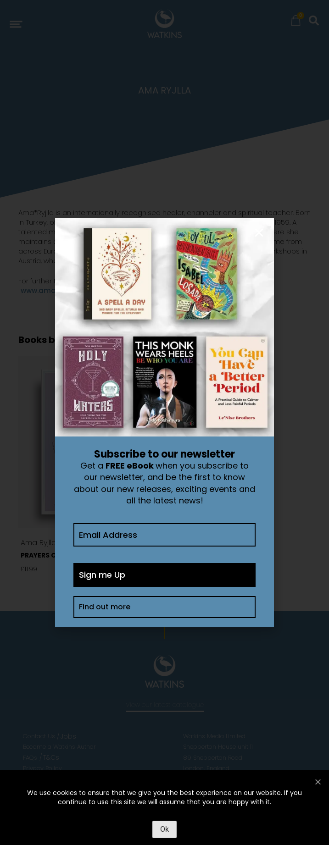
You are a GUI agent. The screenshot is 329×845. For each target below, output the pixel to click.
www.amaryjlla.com (56, 290)
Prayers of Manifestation (69, 555)
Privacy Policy (42, 768)
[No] (317, 781)
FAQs (30, 757)
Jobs (68, 736)
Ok (164, 829)
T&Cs (51, 757)
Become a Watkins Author (59, 746)
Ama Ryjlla (38, 542)
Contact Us (39, 736)
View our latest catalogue (165, 704)
